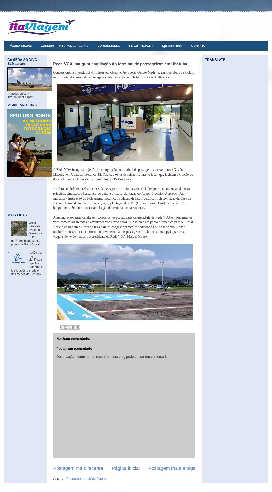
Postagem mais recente (78, 468)
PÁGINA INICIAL (20, 46)
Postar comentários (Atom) (86, 478)
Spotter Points (172, 46)
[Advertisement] (25, 195)
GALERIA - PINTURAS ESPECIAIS (64, 46)
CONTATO (198, 46)
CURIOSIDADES (108, 46)
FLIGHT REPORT (141, 46)
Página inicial (126, 468)
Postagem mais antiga (172, 468)
